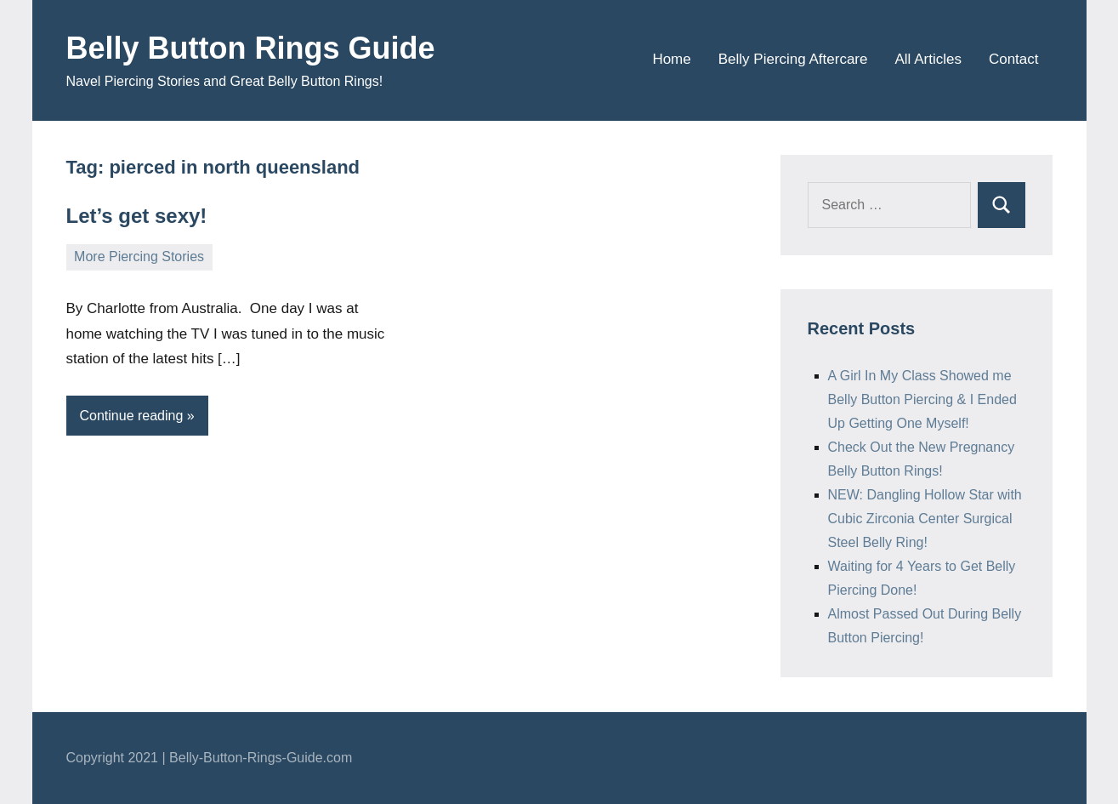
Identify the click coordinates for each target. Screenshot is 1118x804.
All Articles (927, 59)
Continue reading (132, 415)
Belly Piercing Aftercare (793, 59)
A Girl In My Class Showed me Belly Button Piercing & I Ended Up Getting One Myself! (922, 399)
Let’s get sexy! (136, 215)
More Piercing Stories (139, 256)
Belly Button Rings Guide (250, 48)
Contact (1014, 59)
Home (671, 59)
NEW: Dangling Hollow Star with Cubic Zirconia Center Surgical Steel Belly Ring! (925, 519)
